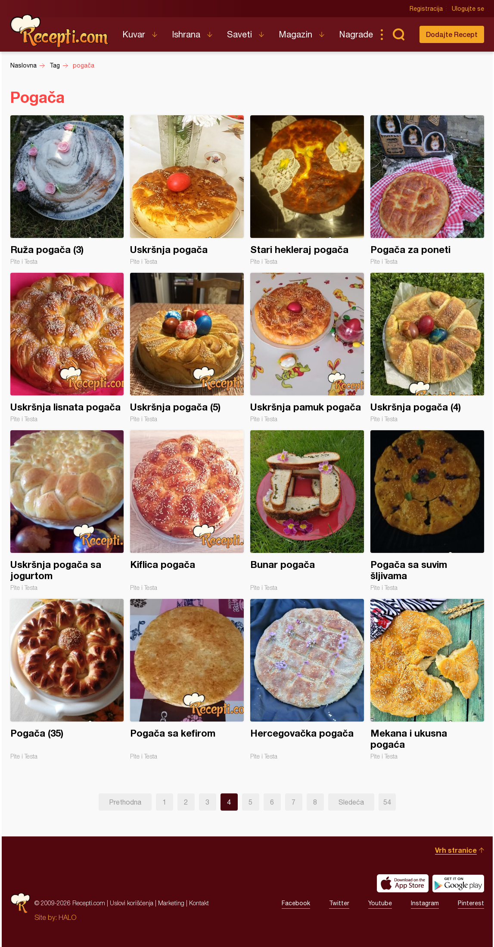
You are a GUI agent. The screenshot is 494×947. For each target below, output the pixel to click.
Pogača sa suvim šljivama (427, 510)
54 (387, 802)
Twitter (339, 903)
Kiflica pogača (187, 510)
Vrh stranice (456, 850)
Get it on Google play (458, 883)
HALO (67, 917)
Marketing (171, 903)
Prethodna (125, 802)
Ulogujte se (468, 8)
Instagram (425, 903)
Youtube (380, 903)
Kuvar (133, 34)
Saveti (239, 34)
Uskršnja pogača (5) (187, 348)
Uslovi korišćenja (131, 903)
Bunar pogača (307, 510)
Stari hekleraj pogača (307, 190)
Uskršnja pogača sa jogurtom (67, 510)
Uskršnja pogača (187, 190)
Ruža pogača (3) (67, 190)
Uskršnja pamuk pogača (307, 348)
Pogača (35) (67, 679)
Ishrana (186, 34)
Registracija (426, 8)
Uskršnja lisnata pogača (67, 348)
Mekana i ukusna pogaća (427, 679)
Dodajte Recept (452, 34)
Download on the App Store (403, 883)
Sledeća (351, 802)
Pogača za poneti (427, 190)
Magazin (295, 34)
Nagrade (356, 34)
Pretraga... (399, 34)
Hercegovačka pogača (307, 679)
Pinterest (471, 903)
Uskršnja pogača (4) (427, 348)
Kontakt (199, 903)
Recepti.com (59, 31)
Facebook (296, 903)
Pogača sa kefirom (187, 679)
